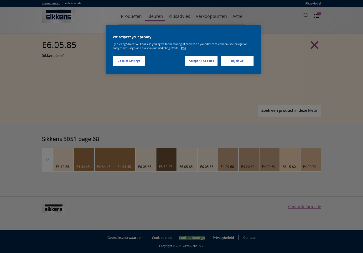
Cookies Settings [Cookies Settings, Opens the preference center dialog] (129, 61)
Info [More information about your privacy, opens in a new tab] (183, 48)
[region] (183, 49)
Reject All (237, 61)
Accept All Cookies (201, 61)
